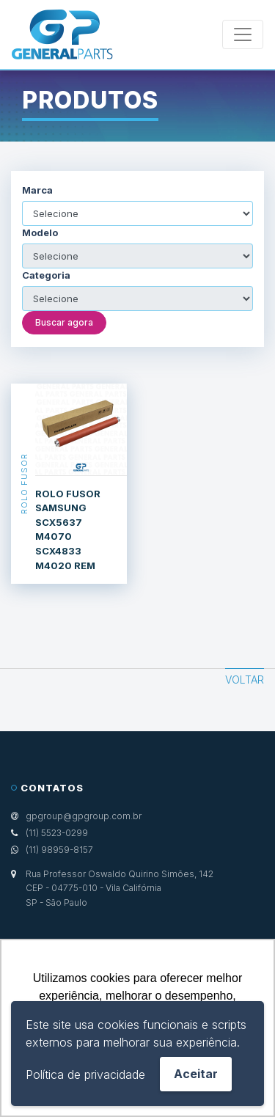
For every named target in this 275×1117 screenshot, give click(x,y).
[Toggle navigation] (242, 34)
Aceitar (196, 1073)
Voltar (244, 679)
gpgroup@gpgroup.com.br (84, 815)
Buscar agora (64, 322)
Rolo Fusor (23, 483)
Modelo (40, 233)
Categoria (46, 275)
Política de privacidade (85, 1074)
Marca (37, 190)
